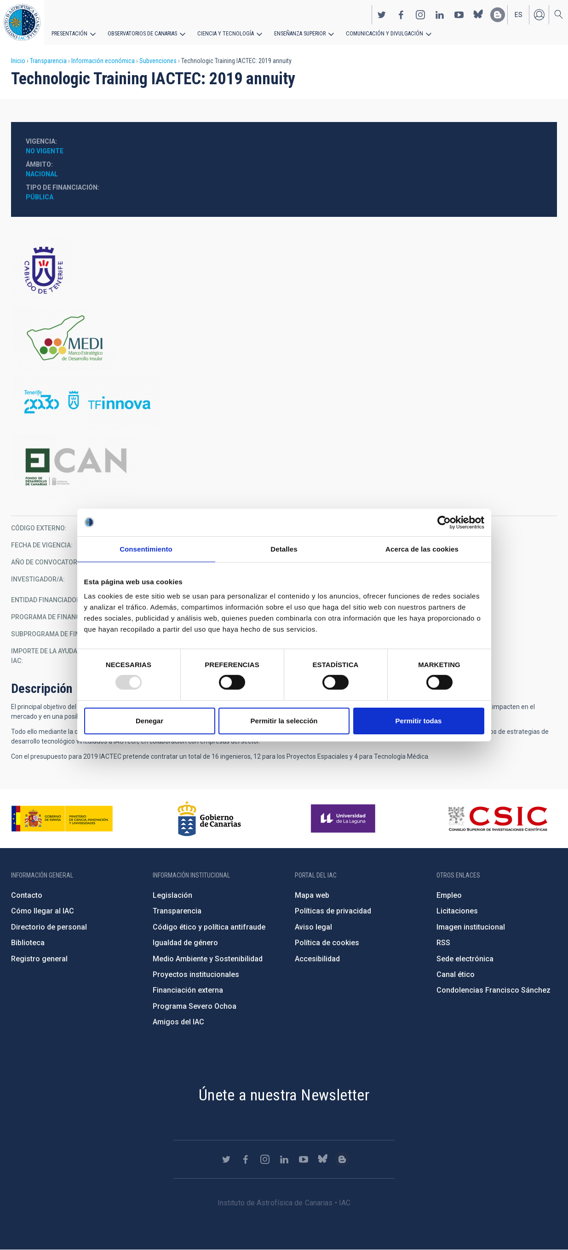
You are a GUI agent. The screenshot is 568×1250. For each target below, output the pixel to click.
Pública (39, 197)
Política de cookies (327, 942)
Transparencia (48, 60)
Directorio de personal (49, 927)
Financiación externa (188, 990)
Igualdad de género (185, 942)
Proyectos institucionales (196, 974)
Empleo (449, 895)
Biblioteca (28, 942)
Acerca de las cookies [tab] (422, 548)
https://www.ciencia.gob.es (62, 818)
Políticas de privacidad (333, 911)
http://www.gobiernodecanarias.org (209, 818)
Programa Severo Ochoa (194, 1006)
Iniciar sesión (539, 14)
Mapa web (312, 895)
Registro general (39, 958)
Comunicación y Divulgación (377, 33)
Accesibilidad (317, 958)
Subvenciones (158, 60)
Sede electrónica (464, 958)
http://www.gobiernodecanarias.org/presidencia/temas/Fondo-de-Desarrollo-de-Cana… (284, 466)
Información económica (103, 60)
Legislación (172, 895)
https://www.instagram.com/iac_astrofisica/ (420, 14)
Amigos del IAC (178, 1021)
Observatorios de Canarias (141, 33)
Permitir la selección (284, 721)
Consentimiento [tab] (146, 548)
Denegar (149, 721)
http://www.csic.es (497, 818)
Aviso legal (313, 927)
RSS (443, 942)
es (518, 14)
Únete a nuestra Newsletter (284, 1095)
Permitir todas (419, 721)
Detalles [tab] (283, 548)
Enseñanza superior (295, 33)
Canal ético (455, 974)
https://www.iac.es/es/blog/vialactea (497, 14)
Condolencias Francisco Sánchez (493, 990)
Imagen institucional (470, 927)
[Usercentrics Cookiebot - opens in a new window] (444, 522)
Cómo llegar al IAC (42, 911)
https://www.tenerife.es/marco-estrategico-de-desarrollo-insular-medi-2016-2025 (284, 338)
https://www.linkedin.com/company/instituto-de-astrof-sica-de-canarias (439, 14)
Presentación (69, 33)
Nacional (42, 174)
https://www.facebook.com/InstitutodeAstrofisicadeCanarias (401, 14)
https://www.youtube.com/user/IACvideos (459, 14)
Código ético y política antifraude (209, 927)
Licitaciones (457, 911)
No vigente (44, 151)
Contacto (26, 895)
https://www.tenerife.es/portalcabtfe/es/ (284, 269)
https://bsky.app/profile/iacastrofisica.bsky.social (478, 14)
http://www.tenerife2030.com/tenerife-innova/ (284, 402)
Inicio (18, 60)
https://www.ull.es (344, 818)
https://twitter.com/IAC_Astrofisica (381, 14)
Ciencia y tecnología (222, 33)
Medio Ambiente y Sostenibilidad (208, 958)
